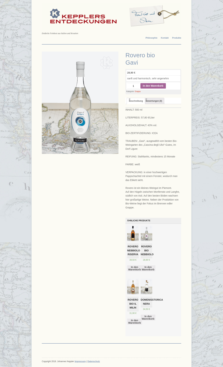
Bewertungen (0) (154, 101)
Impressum (80, 361)
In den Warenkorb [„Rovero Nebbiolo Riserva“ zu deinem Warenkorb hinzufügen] (134, 268)
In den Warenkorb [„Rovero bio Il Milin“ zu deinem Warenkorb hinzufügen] (134, 321)
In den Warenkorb (153, 85)
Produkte (176, 38)
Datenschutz (93, 361)
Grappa (137, 91)
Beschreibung (136, 101)
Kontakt (165, 38)
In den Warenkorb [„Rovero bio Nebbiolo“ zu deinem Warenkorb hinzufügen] (148, 268)
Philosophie (151, 38)
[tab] (136, 101)
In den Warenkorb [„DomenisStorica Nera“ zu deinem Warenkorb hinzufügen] (148, 317)
